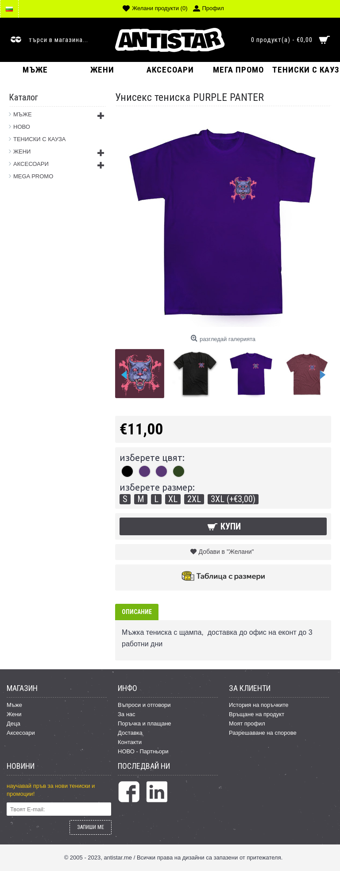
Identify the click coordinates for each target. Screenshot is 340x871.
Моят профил (247, 723)
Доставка (130, 732)
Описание (137, 611)
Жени (14, 714)
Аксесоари (21, 732)
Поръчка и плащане (144, 723)
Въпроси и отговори (144, 705)
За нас (126, 714)
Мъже (14, 705)
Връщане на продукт (256, 714)
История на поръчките (258, 705)
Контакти (130, 742)
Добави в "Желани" (226, 551)
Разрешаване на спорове (263, 732)
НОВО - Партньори (143, 751)
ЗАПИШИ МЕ (90, 827)
